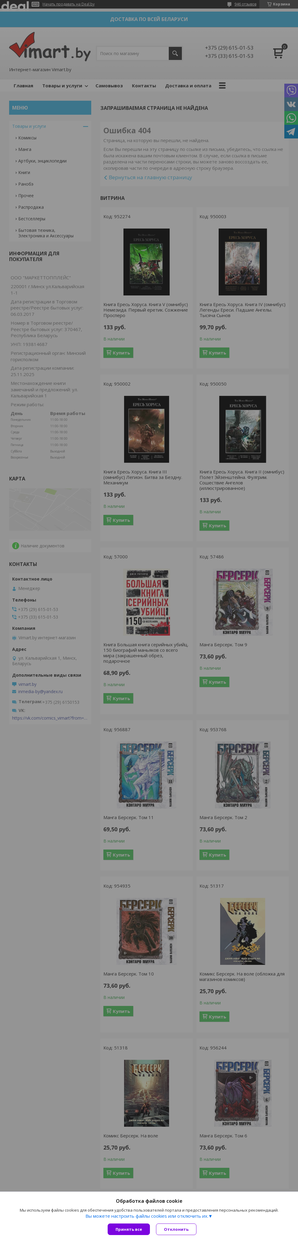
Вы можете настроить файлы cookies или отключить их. (146, 1216)
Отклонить (176, 1229)
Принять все (129, 1229)
